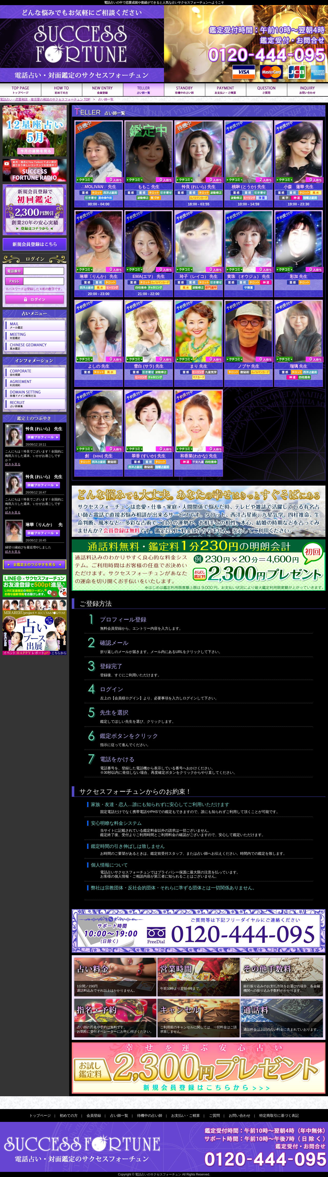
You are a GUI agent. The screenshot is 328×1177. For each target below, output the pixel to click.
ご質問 (214, 1115)
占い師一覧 (119, 1115)
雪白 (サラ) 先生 (148, 366)
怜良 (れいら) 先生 (199, 187)
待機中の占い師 (149, 1115)
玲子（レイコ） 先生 (199, 276)
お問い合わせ (239, 1115)
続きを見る (12, 464)
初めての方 (69, 1115)
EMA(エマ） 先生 (148, 276)
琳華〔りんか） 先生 (99, 276)
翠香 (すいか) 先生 (149, 456)
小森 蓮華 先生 (298, 187)
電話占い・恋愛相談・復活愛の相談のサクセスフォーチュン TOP (45, 99)
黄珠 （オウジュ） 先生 (248, 276)
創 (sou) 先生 (98, 456)
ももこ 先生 (148, 187)
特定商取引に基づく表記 (279, 1115)
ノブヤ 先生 (248, 366)
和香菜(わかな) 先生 (198, 456)
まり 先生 (198, 366)
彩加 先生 (298, 276)
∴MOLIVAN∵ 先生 (98, 187)
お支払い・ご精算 (185, 1115)
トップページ (40, 1115)
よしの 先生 (98, 366)
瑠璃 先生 (298, 366)
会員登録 (94, 1115)
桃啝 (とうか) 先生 (248, 187)
